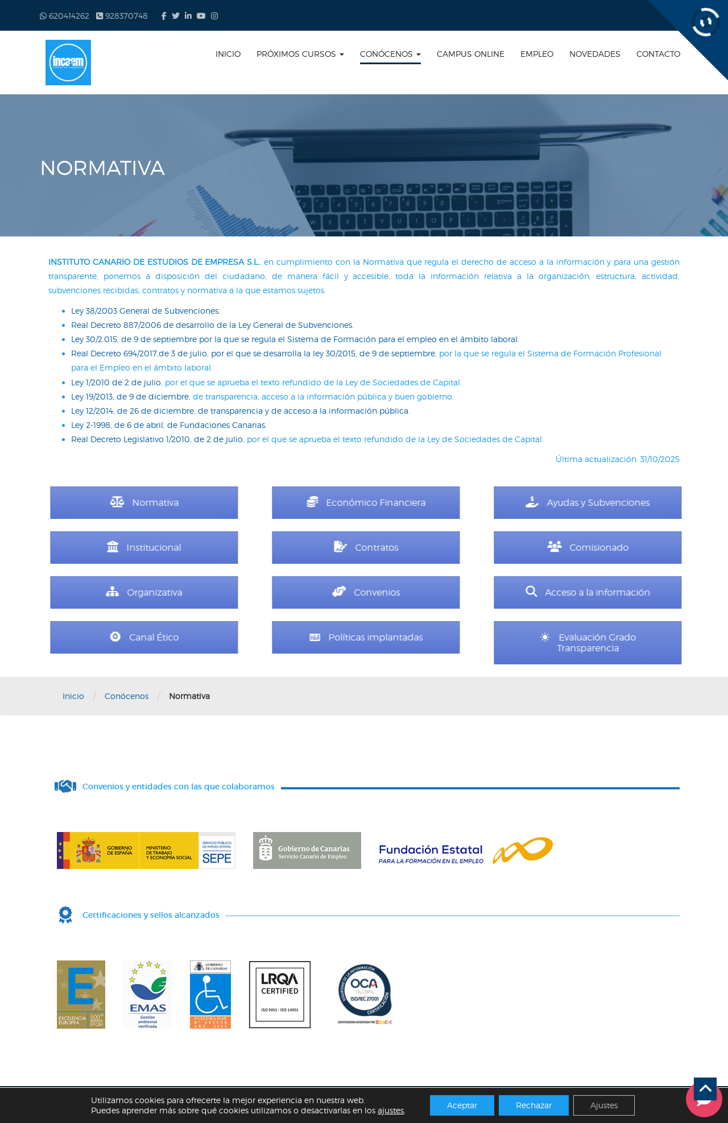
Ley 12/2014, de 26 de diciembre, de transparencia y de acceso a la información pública (239, 410)
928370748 (122, 15)
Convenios (455, 592)
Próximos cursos (300, 54)
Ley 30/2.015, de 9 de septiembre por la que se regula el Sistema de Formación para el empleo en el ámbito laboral (294, 339)
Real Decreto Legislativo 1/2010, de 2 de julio (157, 439)
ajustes (391, 1110)
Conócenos (390, 54)
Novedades (595, 54)
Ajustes (604, 1105)
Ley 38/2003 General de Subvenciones (144, 310)
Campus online (470, 54)
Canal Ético (233, 637)
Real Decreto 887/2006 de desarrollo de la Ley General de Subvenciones (211, 325)
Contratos (455, 547)
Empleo (536, 54)
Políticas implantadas (455, 637)
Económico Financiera (455, 502)
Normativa (233, 502)
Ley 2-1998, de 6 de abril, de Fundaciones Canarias (168, 425)
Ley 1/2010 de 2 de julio (116, 382)
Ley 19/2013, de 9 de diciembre (130, 396)
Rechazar (534, 1105)
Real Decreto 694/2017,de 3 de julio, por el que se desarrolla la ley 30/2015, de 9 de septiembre (253, 353)
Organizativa (234, 592)
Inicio (228, 54)
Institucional (234, 547)
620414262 (64, 15)
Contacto (658, 54)
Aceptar (462, 1105)
